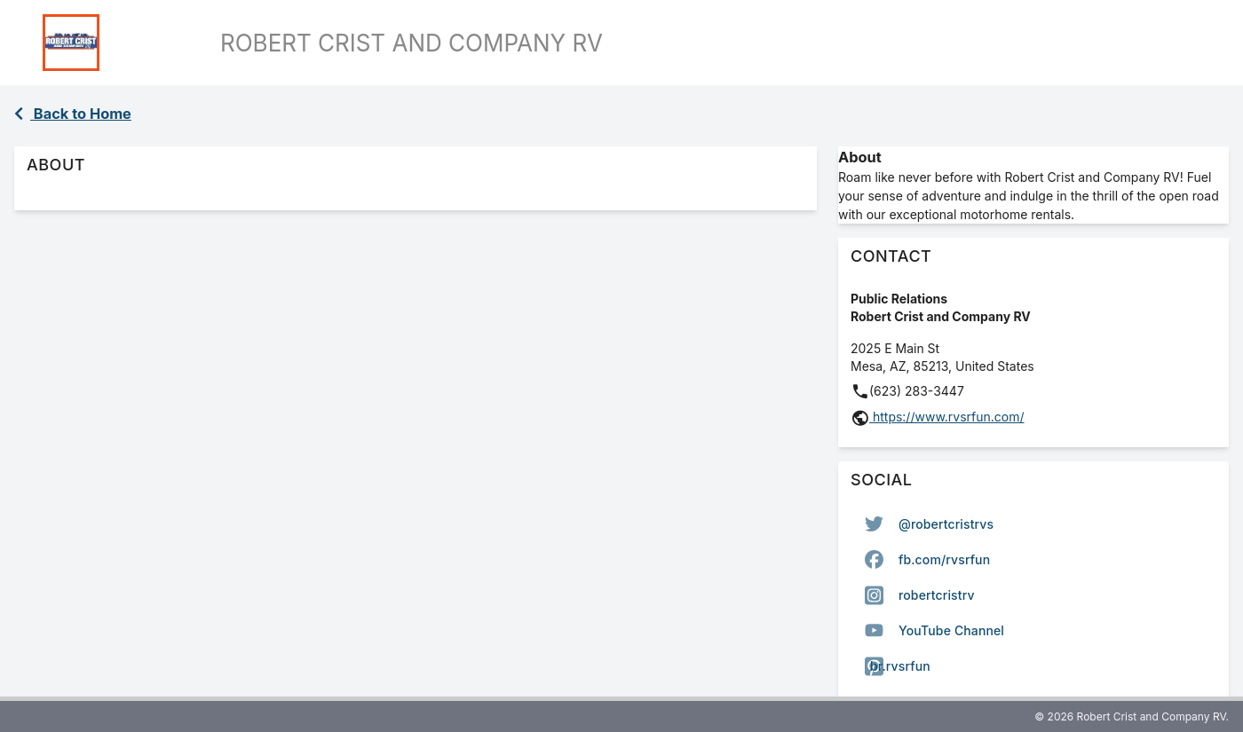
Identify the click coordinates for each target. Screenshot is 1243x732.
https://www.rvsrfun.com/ (947, 416)
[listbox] (1033, 595)
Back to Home (72, 113)
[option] (1033, 524)
